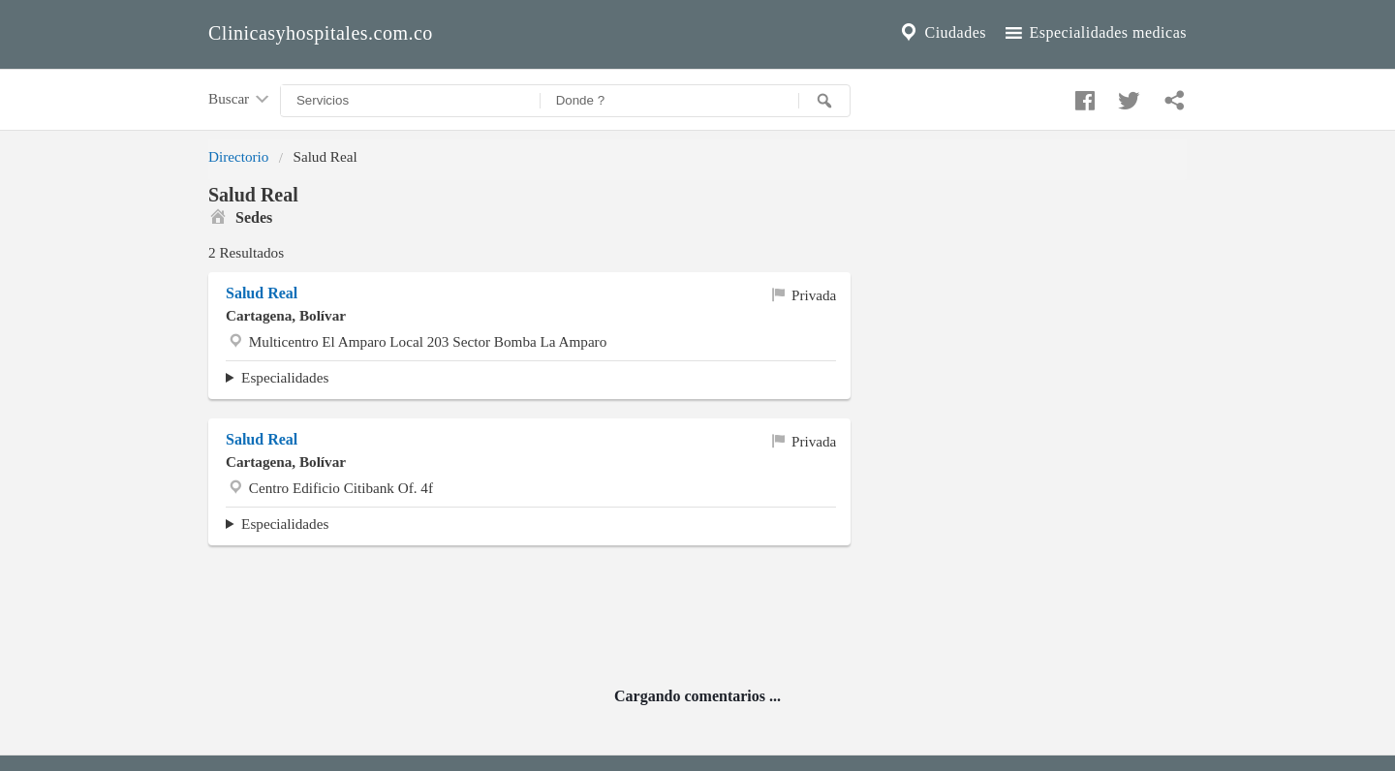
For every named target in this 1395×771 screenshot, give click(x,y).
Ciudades (941, 33)
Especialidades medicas (1094, 33)
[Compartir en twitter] (1126, 96)
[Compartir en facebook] (1082, 96)
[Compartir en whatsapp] (1172, 96)
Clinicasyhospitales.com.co (320, 33)
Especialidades (284, 377)
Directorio (238, 156)
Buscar (240, 99)
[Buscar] (824, 100)
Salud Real (261, 293)
